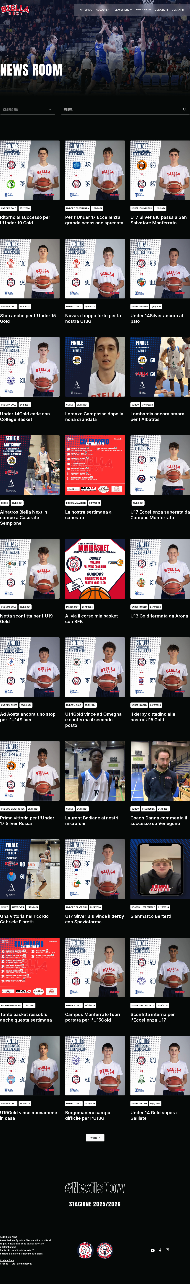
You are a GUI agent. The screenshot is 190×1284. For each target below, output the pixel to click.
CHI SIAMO (86, 9)
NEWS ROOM (143, 9)
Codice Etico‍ (7, 1260)
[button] (103, 10)
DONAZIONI (161, 9)
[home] (15, 9)
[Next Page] (95, 1137)
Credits (4, 1263)
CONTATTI (178, 9)
